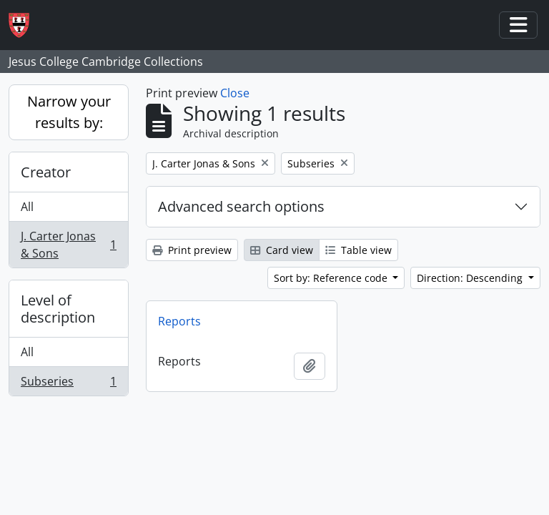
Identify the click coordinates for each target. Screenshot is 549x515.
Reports (179, 321)
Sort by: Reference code (332, 278)
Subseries (68, 384)
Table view (358, 250)
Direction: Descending (471, 278)
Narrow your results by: (69, 112)
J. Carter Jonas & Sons (68, 244)
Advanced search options (241, 206)
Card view (281, 250)
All (27, 207)
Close (234, 93)
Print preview (192, 250)
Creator (46, 172)
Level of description (58, 308)
